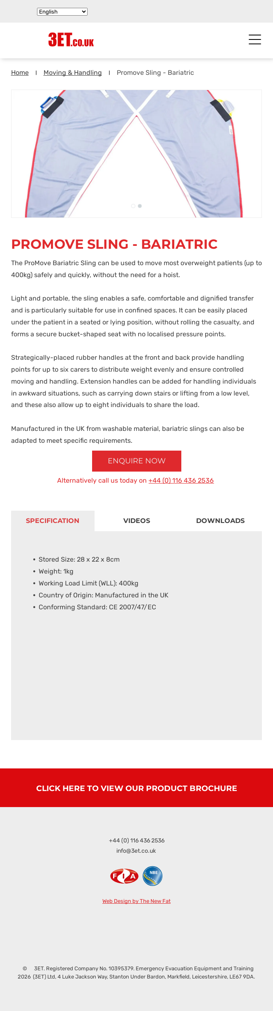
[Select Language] (62, 12)
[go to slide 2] (139, 206)
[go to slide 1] (133, 206)
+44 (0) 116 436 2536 (181, 480)
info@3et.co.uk (136, 850)
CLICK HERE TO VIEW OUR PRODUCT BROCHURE (136, 788)
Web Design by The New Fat (136, 901)
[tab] (53, 521)
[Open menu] (255, 39)
